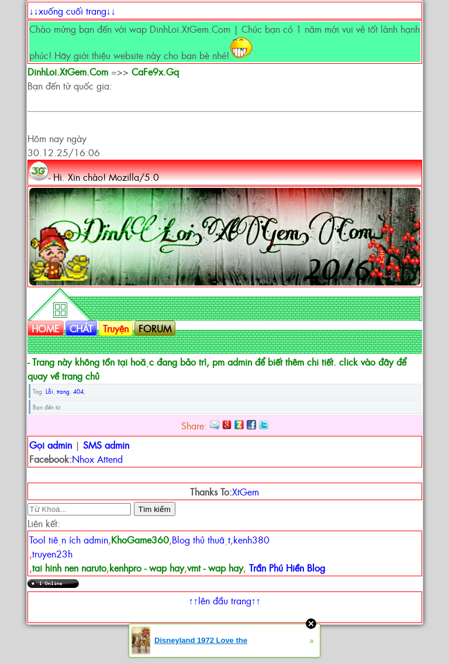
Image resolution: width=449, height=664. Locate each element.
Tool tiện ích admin (68, 539)
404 (78, 391)
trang (63, 391)
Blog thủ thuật (201, 539)
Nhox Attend (97, 459)
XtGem (245, 491)
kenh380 (251, 539)
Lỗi (49, 391)
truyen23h (52, 553)
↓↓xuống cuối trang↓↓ (72, 11)
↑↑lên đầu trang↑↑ (225, 600)
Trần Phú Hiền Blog (287, 567)
